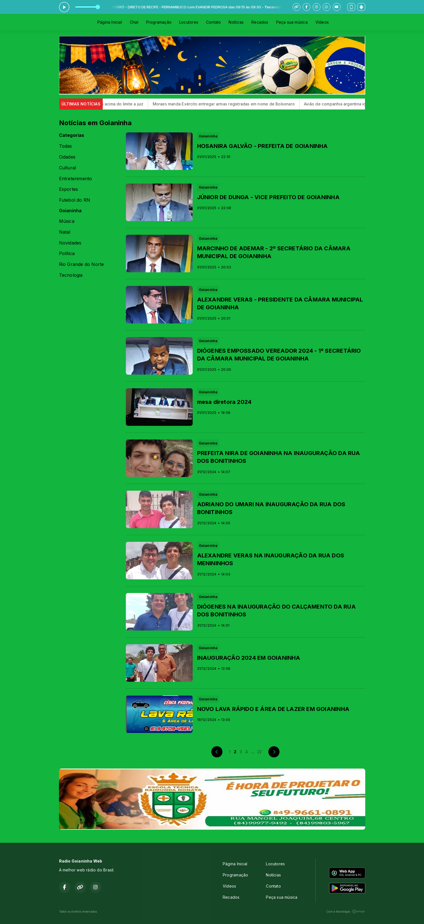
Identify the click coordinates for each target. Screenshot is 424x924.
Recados (259, 22)
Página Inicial (109, 22)
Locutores (188, 22)
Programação (158, 22)
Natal (64, 232)
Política (67, 253)
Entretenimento (75, 178)
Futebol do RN (74, 200)
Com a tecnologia (345, 911)
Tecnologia (71, 275)
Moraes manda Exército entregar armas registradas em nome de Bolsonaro (234, 104)
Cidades (67, 157)
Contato (213, 22)
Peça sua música (292, 22)
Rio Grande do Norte (81, 264)
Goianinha (70, 210)
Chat (134, 22)
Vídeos (322, 22)
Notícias (236, 22)
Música (66, 221)
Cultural (67, 168)
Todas (65, 146)
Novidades (70, 243)
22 (259, 751)
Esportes (68, 189)
